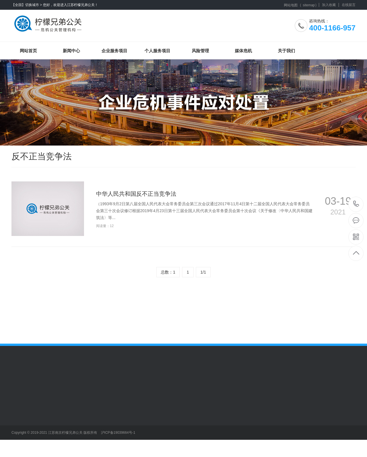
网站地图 (291, 5)
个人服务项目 (157, 50)
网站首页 (28, 50)
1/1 (203, 272)
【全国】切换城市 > (26, 5)
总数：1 (168, 272)
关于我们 (286, 50)
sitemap (309, 5)
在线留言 (349, 5)
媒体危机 (243, 50)
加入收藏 (329, 5)
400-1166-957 (356, 204)
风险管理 (200, 50)
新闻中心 (71, 50)
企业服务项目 (114, 50)
